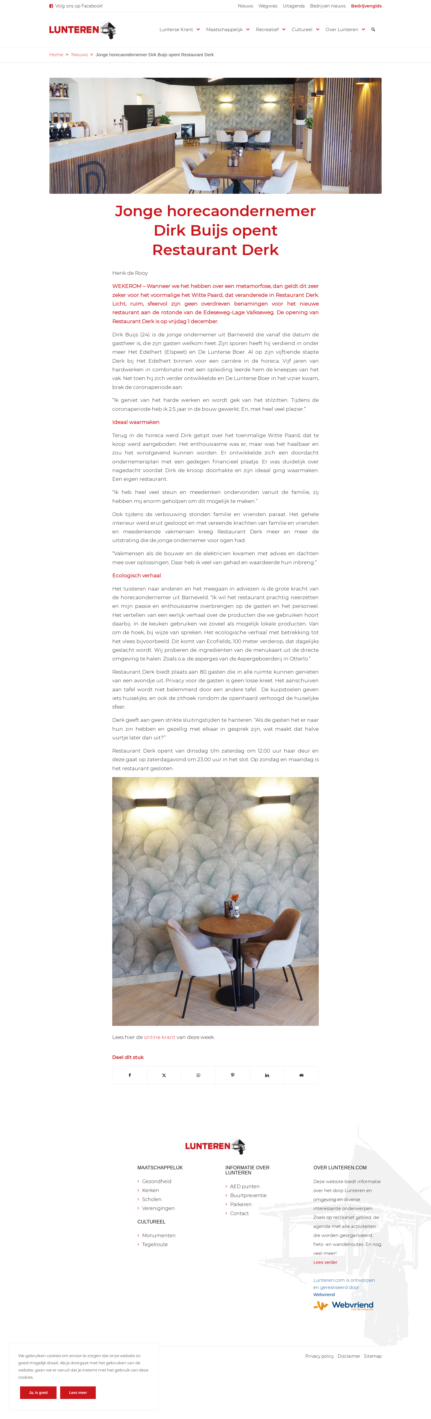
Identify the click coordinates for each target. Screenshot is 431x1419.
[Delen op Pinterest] (233, 1075)
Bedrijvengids (366, 6)
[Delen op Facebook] (130, 1075)
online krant (159, 1037)
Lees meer (78, 1393)
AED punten (245, 1186)
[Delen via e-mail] (301, 1075)
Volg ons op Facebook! (79, 6)
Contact (239, 1213)
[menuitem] (245, 6)
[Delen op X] (164, 1075)
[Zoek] (373, 29)
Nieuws (245, 6)
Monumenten (159, 1235)
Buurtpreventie (248, 1195)
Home (56, 54)
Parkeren (241, 1204)
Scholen (152, 1199)
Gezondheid (157, 1181)
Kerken (150, 1190)
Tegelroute (155, 1244)
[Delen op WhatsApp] (198, 1075)
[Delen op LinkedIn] (267, 1075)
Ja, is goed (38, 1393)
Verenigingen (158, 1208)
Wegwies (268, 6)
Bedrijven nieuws (328, 6)
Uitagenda (294, 6)
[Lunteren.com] (82, 29)
